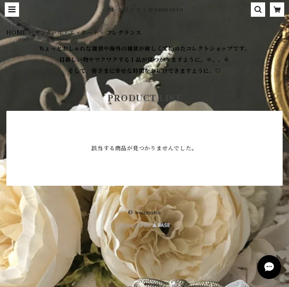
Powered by (144, 225)
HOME (16, 32)
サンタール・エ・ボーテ (67, 32)
